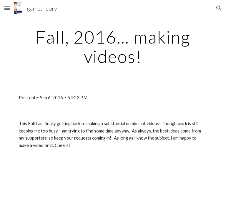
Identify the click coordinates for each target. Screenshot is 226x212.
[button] (7, 8)
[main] (112, 46)
